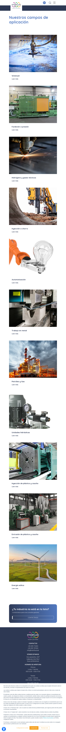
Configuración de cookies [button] (22, 728)
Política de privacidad (48, 718)
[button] (54, 3)
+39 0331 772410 (33, 646)
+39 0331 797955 (33, 648)
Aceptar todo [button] (34, 728)
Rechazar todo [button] (44, 728)
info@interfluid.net (33, 650)
